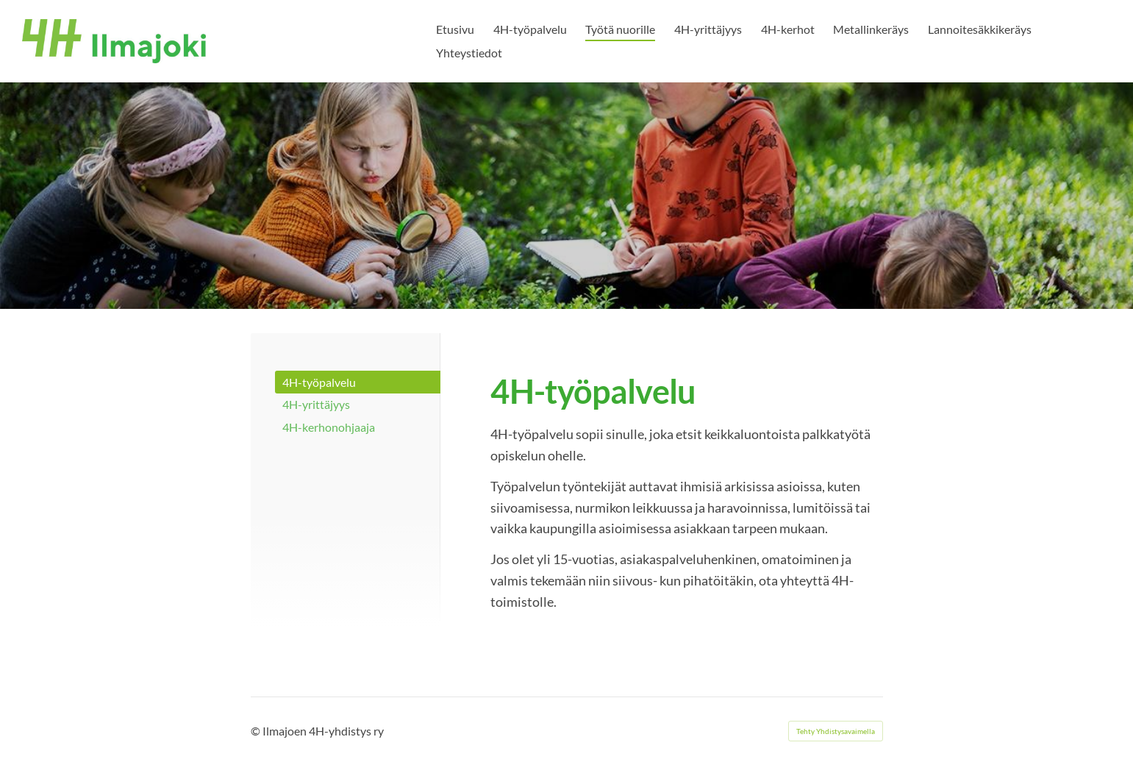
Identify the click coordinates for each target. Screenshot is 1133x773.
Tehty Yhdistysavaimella (835, 731)
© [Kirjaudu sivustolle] (256, 731)
